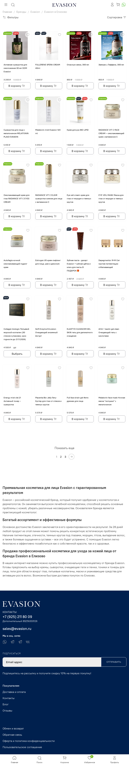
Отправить (113, 661)
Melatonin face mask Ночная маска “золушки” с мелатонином (112, 401)
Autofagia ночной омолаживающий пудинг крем (15, 263)
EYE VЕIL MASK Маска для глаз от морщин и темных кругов (111, 198)
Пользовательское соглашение (22, 747)
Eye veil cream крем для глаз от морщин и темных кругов (79, 198)
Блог (6, 704)
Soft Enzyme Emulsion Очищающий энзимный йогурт (46, 332)
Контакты (8, 698)
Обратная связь (12, 734)
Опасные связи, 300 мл (78, 64)
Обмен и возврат (13, 728)
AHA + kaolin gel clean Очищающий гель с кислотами (109, 332)
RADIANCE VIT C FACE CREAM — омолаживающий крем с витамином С (111, 133)
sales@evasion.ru (17, 628)
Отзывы (7, 710)
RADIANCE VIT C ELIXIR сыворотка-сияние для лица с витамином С (48, 198)
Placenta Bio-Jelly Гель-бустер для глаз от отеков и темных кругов (48, 401)
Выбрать (17, 353)
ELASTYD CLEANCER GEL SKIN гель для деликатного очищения (80, 332)
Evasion (35, 11)
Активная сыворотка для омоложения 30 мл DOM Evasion (15, 68)
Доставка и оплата (14, 692)
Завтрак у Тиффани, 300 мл (111, 64)
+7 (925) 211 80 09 (17, 616)
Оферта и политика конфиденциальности (29, 741)
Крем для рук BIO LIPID (78, 130)
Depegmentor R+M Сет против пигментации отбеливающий (109, 263)
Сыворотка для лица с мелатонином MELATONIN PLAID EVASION (16, 133)
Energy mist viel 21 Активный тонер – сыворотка (12, 401)
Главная (7, 11)
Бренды (21, 11)
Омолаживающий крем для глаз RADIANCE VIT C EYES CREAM (16, 198)
